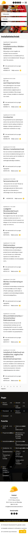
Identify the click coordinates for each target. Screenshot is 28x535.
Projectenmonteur (7, 433)
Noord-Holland (7, 403)
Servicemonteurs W (10, 181)
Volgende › (3, 389)
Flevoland (7, 411)
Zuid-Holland (20, 407)
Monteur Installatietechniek (13, 149)
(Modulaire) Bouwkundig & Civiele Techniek (20, 435)
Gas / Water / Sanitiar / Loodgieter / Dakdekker (7, 471)
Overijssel (7, 416)
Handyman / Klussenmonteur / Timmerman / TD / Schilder (7, 453)
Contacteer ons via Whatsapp (24, 531)
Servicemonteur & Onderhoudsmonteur (20, 443)
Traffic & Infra (7, 427)
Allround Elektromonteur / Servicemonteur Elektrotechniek (13, 318)
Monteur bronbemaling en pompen (13, 283)
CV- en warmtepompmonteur (11, 82)
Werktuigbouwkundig (20, 448)
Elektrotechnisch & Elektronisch (20, 428)
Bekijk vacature (15, 70)
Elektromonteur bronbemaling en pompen (12, 246)
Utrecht (20, 403)
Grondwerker (8, 117)
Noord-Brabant (20, 412)
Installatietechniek (7, 441)
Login (23, 3)
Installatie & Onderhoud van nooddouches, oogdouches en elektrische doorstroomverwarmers (13, 355)
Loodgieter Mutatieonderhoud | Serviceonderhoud (10, 211)
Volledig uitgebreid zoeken (7, 28)
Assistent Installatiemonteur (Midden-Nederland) (14, 46)
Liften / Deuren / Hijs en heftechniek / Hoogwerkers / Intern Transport (20, 457)
